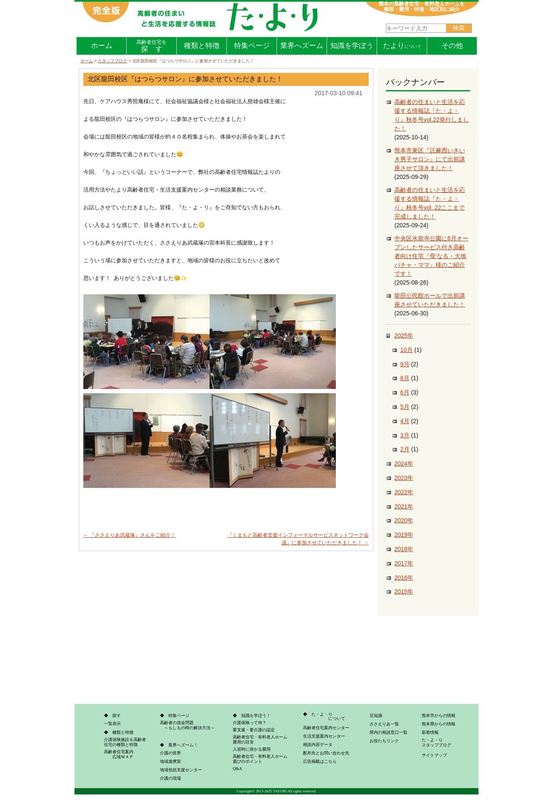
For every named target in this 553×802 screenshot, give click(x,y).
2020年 (403, 520)
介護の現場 (170, 778)
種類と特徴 (202, 46)
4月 (404, 421)
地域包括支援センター (181, 769)
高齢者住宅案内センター (326, 727)
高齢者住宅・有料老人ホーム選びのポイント (260, 759)
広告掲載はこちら (320, 761)
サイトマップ (434, 755)
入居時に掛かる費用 (252, 749)
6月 (404, 392)
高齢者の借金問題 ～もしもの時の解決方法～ (187, 725)
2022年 (403, 492)
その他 (452, 46)
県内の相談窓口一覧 (388, 732)
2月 (404, 449)
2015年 (403, 591)
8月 (404, 378)
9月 (404, 364)
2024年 (403, 463)
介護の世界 (170, 753)
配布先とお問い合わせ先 (326, 753)
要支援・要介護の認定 (254, 729)
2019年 (403, 534)
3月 (404, 435)
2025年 (403, 335)
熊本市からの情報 (438, 715)
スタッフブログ (112, 61)
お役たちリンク (384, 740)
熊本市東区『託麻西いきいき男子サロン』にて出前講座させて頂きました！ (429, 159)
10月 (406, 349)
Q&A (237, 768)
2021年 (403, 506)
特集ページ (252, 46)
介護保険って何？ (249, 722)
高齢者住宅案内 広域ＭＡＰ (118, 754)
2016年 (403, 577)
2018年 (403, 549)
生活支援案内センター (324, 736)
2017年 (403, 563)
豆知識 (376, 715)
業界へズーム (301, 46)
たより (402, 46)
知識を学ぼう (351, 46)
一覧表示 (112, 723)
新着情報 (430, 732)
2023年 (403, 477)
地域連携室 (170, 761)
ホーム (101, 46)
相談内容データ (317, 744)
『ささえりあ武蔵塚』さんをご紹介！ (129, 535)
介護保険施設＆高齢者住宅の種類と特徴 (125, 742)
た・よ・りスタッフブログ (436, 742)
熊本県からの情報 (438, 724)
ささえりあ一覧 (384, 724)
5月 (404, 406)
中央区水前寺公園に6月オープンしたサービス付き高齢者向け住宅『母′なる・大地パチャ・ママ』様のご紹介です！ (431, 256)
